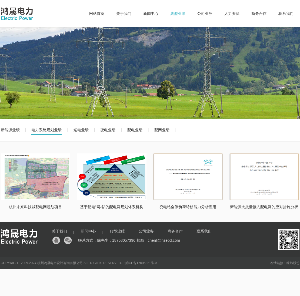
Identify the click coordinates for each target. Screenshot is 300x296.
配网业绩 (161, 130)
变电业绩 (107, 130)
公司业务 (204, 13)
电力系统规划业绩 (46, 130)
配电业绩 (134, 130)
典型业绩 (177, 13)
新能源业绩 (10, 130)
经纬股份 (292, 263)
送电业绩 (81, 130)
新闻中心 (150, 13)
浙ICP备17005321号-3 (141, 263)
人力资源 (231, 13)
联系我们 (286, 13)
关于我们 (123, 13)
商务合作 (258, 13)
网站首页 (96, 13)
